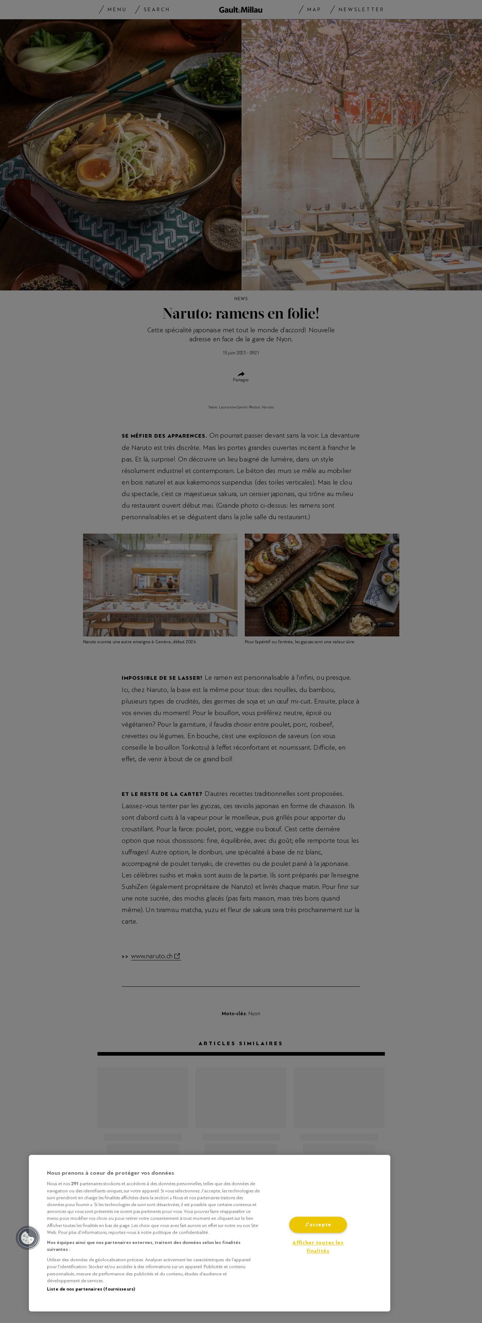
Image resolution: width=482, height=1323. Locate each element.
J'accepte (318, 1225)
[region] (209, 1233)
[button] (27, 1237)
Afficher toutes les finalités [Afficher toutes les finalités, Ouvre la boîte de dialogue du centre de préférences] (318, 1247)
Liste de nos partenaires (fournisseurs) (91, 1289)
